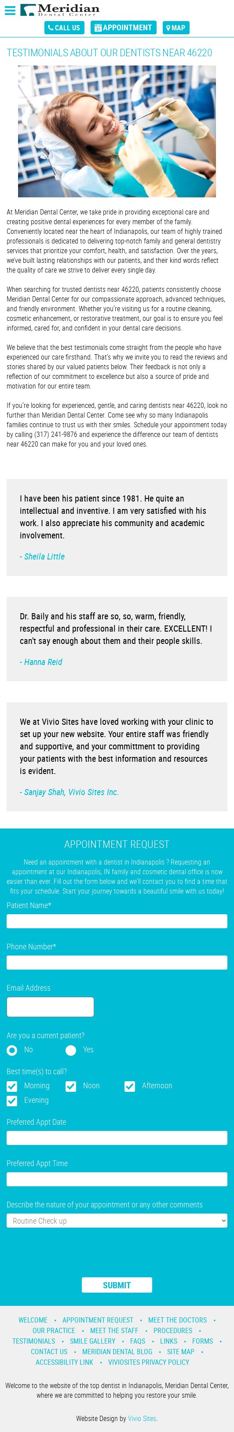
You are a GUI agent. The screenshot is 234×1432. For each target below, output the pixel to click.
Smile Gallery (92, 1341)
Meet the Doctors (177, 1320)
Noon (91, 1085)
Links (168, 1341)
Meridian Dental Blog (117, 1351)
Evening (36, 1099)
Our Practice (54, 1330)
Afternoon (157, 1085)
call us (67, 28)
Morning (37, 1085)
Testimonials (33, 1341)
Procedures (173, 1330)
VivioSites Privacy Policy (148, 1362)
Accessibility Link (64, 1362)
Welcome (33, 1320)
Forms (202, 1341)
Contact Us (49, 1351)
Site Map (180, 1351)
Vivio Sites (142, 1418)
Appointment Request (97, 1320)
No (28, 1049)
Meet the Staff (114, 1330)
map (178, 28)
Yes (88, 1049)
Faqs (137, 1341)
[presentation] (73, 1258)
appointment (127, 27)
